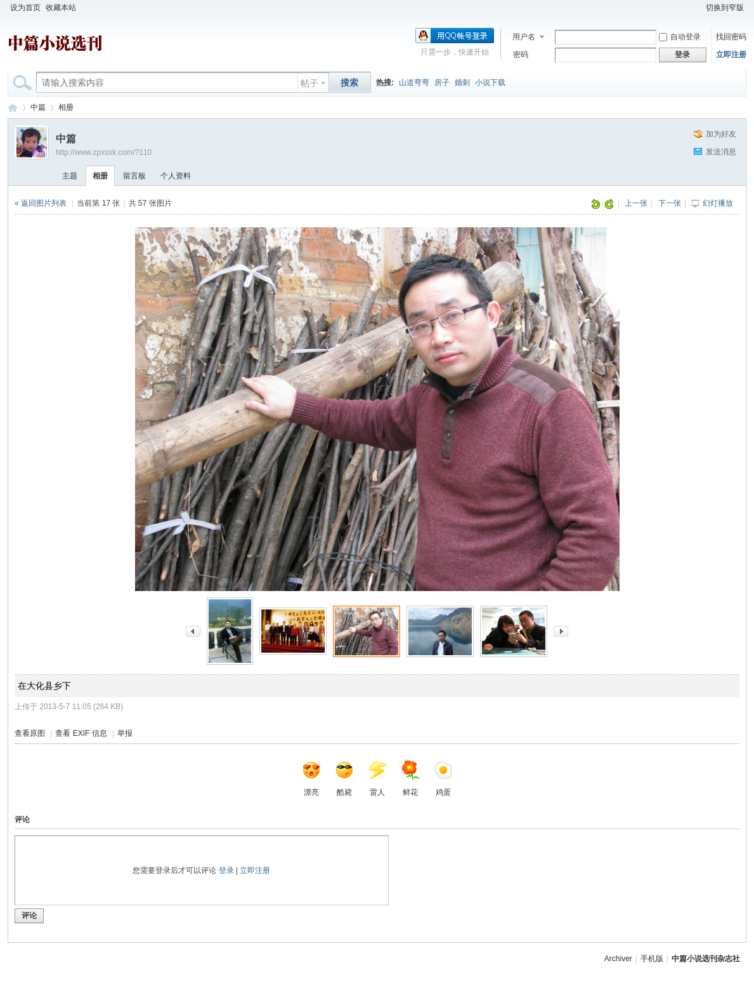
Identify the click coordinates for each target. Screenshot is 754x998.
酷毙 (344, 778)
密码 (520, 54)
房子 (442, 82)
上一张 (636, 203)
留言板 (134, 175)
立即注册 (731, 54)
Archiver (618, 958)
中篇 (38, 107)
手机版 (651, 958)
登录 (226, 870)
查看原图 (30, 733)
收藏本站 (61, 7)
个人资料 (175, 175)
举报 (125, 733)
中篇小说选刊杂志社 (706, 958)
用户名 (523, 36)
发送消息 (721, 151)
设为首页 (25, 7)
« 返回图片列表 (41, 203)
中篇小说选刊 (13, 107)
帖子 (309, 83)
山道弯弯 (414, 82)
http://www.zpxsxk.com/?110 (104, 152)
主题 (69, 175)
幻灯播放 (718, 203)
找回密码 (731, 36)
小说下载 (490, 82)
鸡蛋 (443, 778)
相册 (66, 107)
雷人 (377, 778)
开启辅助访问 (697, 7)
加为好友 (721, 134)
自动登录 (680, 36)
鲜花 (410, 778)
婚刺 (462, 82)
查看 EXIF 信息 (81, 733)
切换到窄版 (725, 7)
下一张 (669, 203)
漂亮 (311, 778)
